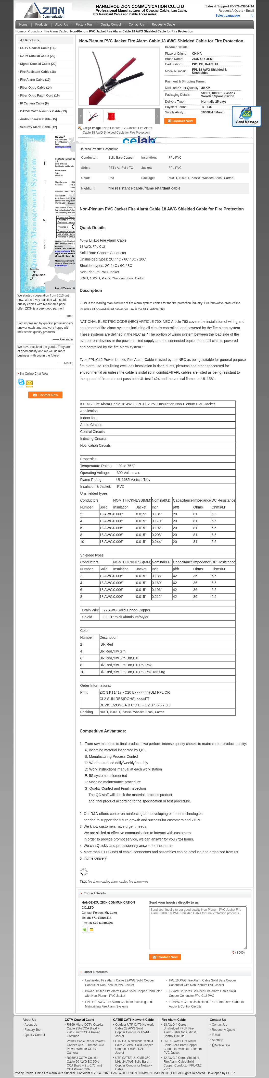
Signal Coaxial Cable (35, 64)
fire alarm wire (138, 881)
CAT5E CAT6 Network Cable (40, 111)
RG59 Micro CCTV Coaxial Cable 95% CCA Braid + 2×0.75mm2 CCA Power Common (85, 1030)
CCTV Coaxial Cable (34, 48)
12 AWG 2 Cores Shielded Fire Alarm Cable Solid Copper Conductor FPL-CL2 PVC (182, 1063)
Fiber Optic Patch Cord (37, 95)
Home (23, 24)
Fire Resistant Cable (34, 72)
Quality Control (111, 24)
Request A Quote (231, 11)
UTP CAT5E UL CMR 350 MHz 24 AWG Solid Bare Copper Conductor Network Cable (133, 1063)
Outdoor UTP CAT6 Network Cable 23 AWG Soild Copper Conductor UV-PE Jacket (134, 1030)
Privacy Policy (23, 1073)
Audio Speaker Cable (35, 119)
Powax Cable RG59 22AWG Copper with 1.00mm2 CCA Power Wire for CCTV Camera (86, 1047)
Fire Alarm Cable (55, 31)
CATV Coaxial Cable (34, 56)
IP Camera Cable (32, 103)
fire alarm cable (98, 881)
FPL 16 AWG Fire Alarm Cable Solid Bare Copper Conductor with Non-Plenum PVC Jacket (182, 1047)
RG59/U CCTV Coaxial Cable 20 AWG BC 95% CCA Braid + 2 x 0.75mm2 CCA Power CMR (84, 1063)
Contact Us (136, 24)
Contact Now (183, 121)
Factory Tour (84, 24)
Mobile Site (221, 1045)
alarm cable (119, 881)
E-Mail (216, 1035)
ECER (230, 1073)
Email (250, 11)
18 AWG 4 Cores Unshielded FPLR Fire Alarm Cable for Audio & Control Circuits (179, 1030)
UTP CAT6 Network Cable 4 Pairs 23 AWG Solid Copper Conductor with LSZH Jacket (134, 1047)
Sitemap (217, 1040)
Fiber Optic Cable (32, 87)
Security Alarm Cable (35, 127)
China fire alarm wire (49, 1073)
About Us (61, 24)
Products (41, 24)
